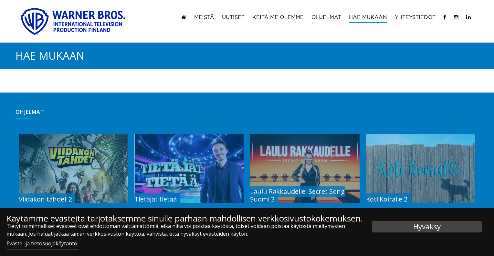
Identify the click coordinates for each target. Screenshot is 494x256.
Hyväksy (427, 226)
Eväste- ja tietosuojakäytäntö (41, 243)
